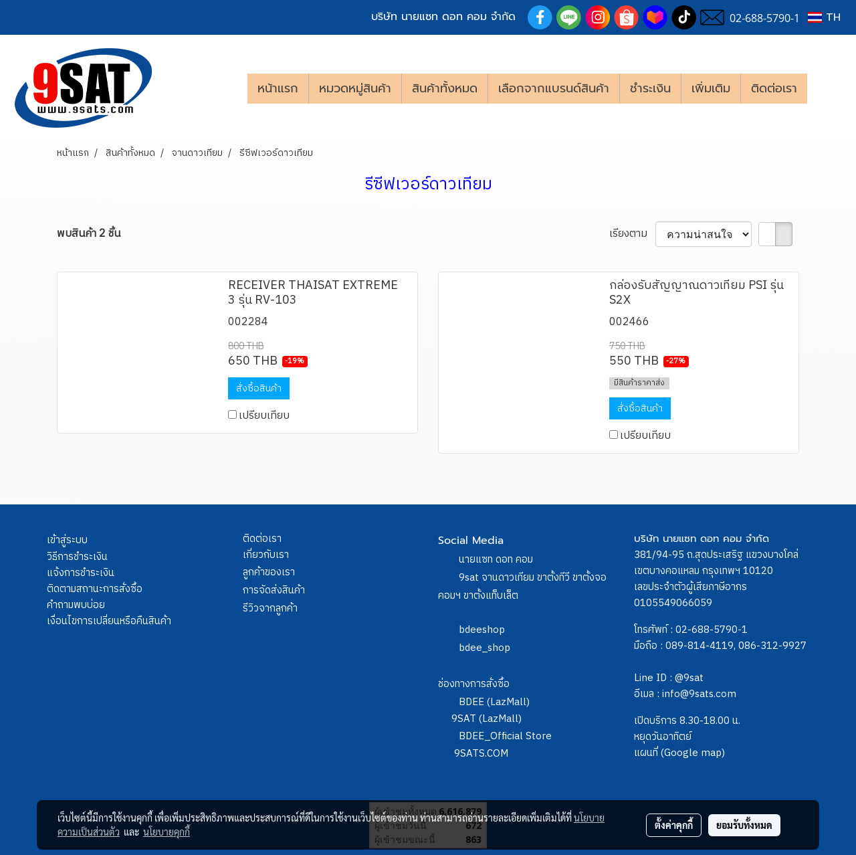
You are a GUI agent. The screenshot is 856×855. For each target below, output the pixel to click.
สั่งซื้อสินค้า (259, 388)
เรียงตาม (632, 234)
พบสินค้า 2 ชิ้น (88, 234)
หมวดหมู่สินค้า (355, 88)
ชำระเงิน (650, 88)
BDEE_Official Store (505, 736)
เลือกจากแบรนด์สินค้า (553, 88)
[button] (827, 88)
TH (824, 17)
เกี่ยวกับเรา (266, 555)
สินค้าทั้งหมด (444, 88)
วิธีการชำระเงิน (77, 557)
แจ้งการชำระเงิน (80, 573)
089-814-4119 (699, 646)
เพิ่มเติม (710, 88)
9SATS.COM (481, 753)
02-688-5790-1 (711, 630)
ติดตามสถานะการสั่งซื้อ (94, 589)
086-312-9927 (772, 646)
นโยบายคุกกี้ (166, 832)
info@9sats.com (699, 694)
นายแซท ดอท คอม (496, 559)
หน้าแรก (277, 88)
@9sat (689, 678)
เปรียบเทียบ (264, 416)
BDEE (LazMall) (494, 702)
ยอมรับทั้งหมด (744, 825)
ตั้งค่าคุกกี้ (674, 825)
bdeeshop (482, 630)
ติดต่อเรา (774, 88)
